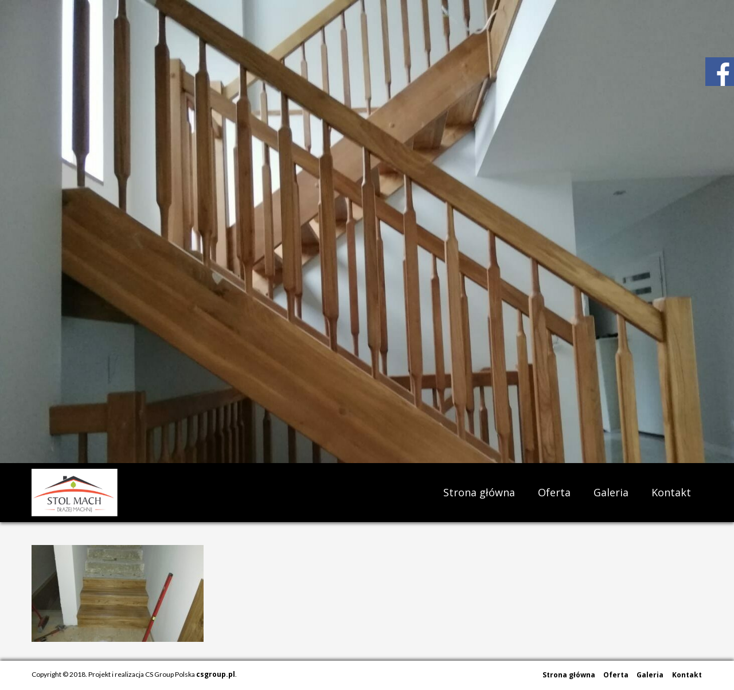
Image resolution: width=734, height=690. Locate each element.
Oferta (554, 492)
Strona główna (479, 492)
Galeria (611, 492)
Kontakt (671, 492)
